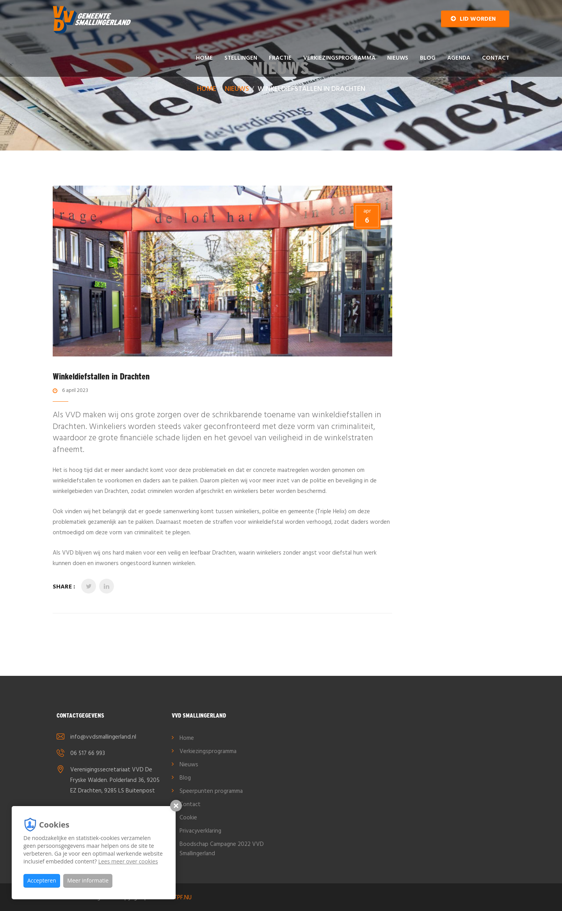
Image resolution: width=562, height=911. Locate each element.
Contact (495, 58)
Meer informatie (87, 880)
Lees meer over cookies (128, 861)
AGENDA (458, 58)
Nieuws (397, 58)
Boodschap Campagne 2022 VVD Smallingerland (222, 849)
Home (204, 58)
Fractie (280, 58)
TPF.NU (183, 897)
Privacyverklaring (200, 831)
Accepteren (41, 880)
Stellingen (240, 58)
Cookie (188, 817)
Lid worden (473, 19)
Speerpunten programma (211, 791)
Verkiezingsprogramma (339, 58)
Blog (428, 58)
